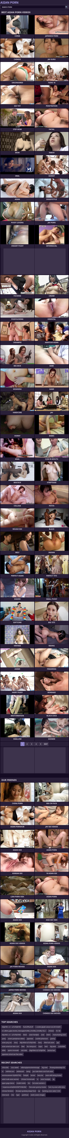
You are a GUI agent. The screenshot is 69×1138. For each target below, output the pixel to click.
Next (46, 744)
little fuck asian (49, 1043)
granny (52, 1039)
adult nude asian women (10, 1079)
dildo (3, 1050)
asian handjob (34, 1035)
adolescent (20, 1071)
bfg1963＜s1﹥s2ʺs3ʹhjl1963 (11, 1035)
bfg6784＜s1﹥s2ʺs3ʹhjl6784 (11, 1027)
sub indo (24, 1050)
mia (12, 1095)
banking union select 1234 (51, 1091)
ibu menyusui (31, 1046)
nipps (40, 1046)
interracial (5, 1095)
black (25, 1035)
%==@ (58, 1031)
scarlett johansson (42, 1039)
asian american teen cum (10, 1046)
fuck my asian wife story (57, 1087)
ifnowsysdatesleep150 (57, 1067)
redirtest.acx (10, 1071)
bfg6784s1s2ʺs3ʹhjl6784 (37, 1050)
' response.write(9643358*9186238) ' (14, 1087)
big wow (53, 1046)
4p (54, 1079)
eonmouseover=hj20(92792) (11, 1075)
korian (33, 1075)
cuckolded (61, 1046)
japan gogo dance (8, 1083)
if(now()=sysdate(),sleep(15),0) (26, 1091)
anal (42, 1035)
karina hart (51, 1050)
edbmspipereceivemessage (30, 1067)
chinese (51, 1031)
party (4, 1039)
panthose (25, 1095)
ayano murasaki (13, 1050)
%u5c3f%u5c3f (28, 1027)
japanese (30, 1039)
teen (46, 1046)
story (15, 1043)
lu (37, 1079)
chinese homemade (27, 1079)
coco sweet (15, 1067)
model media (21, 1083)
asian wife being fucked (53, 1075)
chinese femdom (7, 1091)
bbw (22, 1046)
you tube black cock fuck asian (43, 1071)
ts (2, 1071)
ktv (29, 1083)
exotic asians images (38, 1095)
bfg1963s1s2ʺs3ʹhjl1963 (28, 1043)
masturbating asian (59, 1035)
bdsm (48, 1035)
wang (28, 1071)
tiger (18, 1095)
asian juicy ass (7, 1043)
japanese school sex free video (12, 1054)
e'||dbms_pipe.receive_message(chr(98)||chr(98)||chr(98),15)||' (24, 1031)
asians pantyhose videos (16, 1039)
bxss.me (40, 1075)
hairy (40, 1043)
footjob (25, 1075)
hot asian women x (38, 1083)
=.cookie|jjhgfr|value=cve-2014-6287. (48, 1027)
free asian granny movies (37, 1087)
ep (39, 1091)
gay (58, 1043)
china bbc (5, 1067)
